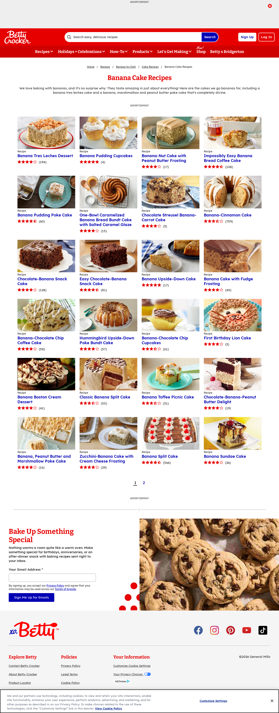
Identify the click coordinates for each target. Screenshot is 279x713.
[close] (269, 6)
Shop (201, 51)
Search (210, 37)
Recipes (105, 66)
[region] (139, 701)
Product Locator (20, 682)
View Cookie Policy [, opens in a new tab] (108, 708)
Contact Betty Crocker (24, 665)
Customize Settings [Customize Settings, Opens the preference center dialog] (213, 701)
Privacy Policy (70, 665)
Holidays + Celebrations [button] (80, 51)
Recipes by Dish (126, 66)
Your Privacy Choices (132, 674)
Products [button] (141, 51)
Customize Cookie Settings (131, 665)
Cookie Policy (70, 682)
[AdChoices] (121, 682)
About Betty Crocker (23, 674)
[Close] (272, 701)
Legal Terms (69, 674)
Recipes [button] (42, 51)
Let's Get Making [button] (172, 51)
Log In (266, 37)
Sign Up (247, 37)
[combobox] (133, 37)
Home (90, 66)
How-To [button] (117, 51)
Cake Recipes (150, 66)
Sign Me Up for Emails (31, 597)
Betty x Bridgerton (227, 51)
